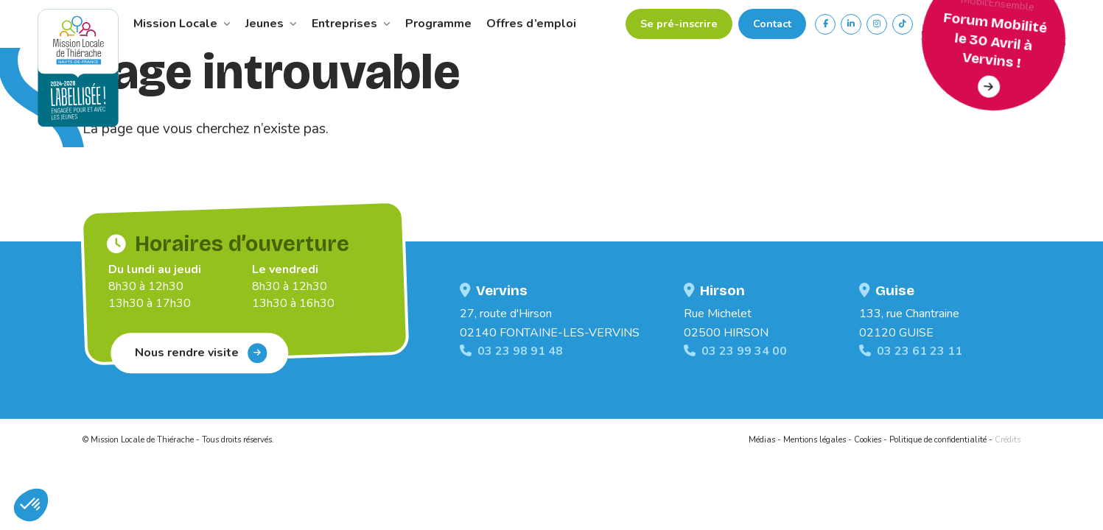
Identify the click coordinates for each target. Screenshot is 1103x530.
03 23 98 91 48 (511, 351)
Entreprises (351, 23)
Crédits (1007, 439)
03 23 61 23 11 (910, 351)
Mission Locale (182, 23)
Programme (438, 23)
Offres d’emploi (531, 23)
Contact (772, 23)
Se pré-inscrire (679, 23)
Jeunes (271, 23)
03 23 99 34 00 (735, 351)
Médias (762, 439)
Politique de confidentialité (938, 439)
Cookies (867, 439)
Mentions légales (814, 439)
